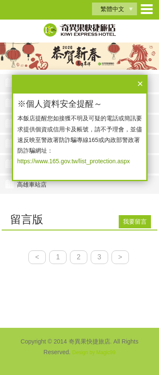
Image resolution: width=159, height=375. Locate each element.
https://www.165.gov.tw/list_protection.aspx (73, 161)
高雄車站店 (32, 184)
